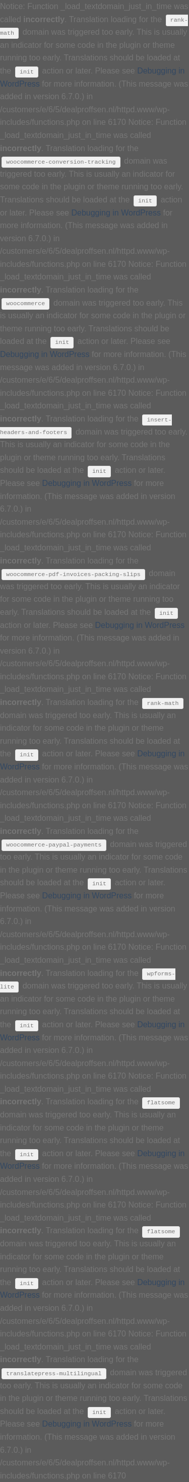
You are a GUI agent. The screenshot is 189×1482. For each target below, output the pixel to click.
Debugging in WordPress (116, 212)
